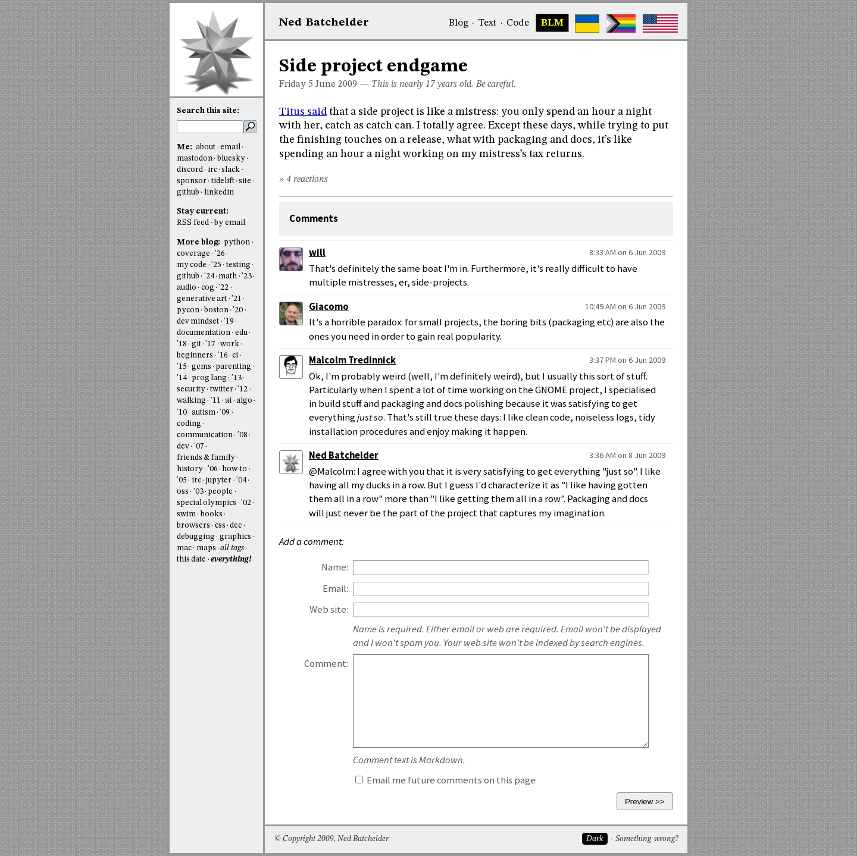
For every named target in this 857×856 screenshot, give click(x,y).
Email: (335, 588)
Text (487, 23)
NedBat (324, 23)
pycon (188, 310)
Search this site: (208, 111)
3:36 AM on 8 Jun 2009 (627, 455)
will (317, 252)
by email (229, 223)
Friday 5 (296, 84)
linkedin (219, 192)
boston (216, 310)
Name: (334, 567)
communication (205, 435)
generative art (202, 299)
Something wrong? (646, 839)
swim (186, 514)
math (227, 276)
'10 (182, 412)
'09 (225, 412)
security (191, 389)
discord (190, 170)
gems (201, 367)
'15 (182, 367)
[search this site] (210, 126)
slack (230, 170)
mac (184, 548)
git (196, 344)
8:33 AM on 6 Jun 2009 (627, 252)
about (205, 147)
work (229, 344)
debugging (196, 537)
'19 (229, 321)
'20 (238, 310)
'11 (216, 401)
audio (186, 287)
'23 (247, 276)
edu (241, 333)
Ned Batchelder (344, 455)
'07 (199, 446)
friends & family (206, 458)
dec (236, 525)
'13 (237, 378)
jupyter (218, 480)
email (230, 147)
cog (207, 287)
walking (191, 401)
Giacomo (329, 306)
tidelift (222, 181)
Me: (185, 147)
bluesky (231, 158)
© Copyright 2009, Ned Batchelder (331, 839)
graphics (235, 537)
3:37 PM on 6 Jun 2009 (627, 360)
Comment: (326, 663)
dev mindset (198, 321)
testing (238, 265)
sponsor (192, 181)
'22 (223, 287)
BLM (552, 23)
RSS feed (193, 223)
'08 (242, 435)
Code (517, 23)
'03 (198, 492)
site (245, 181)
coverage (193, 254)
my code (192, 265)
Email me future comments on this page (445, 780)
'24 (209, 276)
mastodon (194, 158)
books (212, 514)
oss (183, 492)
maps (206, 548)
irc (212, 170)
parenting (233, 367)
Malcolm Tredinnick (352, 360)
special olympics (206, 503)
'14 (182, 378)
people (220, 492)
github (188, 192)
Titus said (303, 111)
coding (189, 424)
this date (191, 559)
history (190, 469)
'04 (241, 480)
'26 (220, 254)
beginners (195, 355)
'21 (237, 299)
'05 (182, 480)
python (237, 242)
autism (203, 412)
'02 (246, 503)
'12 (242, 389)
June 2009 (336, 84)
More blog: (199, 242)
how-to (234, 469)
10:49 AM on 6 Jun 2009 (625, 306)
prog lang (209, 378)
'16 (223, 355)
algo (244, 401)
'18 (182, 344)
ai (228, 401)
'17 (210, 344)
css (220, 525)
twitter (221, 389)
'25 (216, 265)
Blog (458, 23)
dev (183, 446)
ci (235, 355)
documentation (203, 333)
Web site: (328, 609)
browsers (193, 525)
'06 (213, 469)
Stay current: (203, 211)
